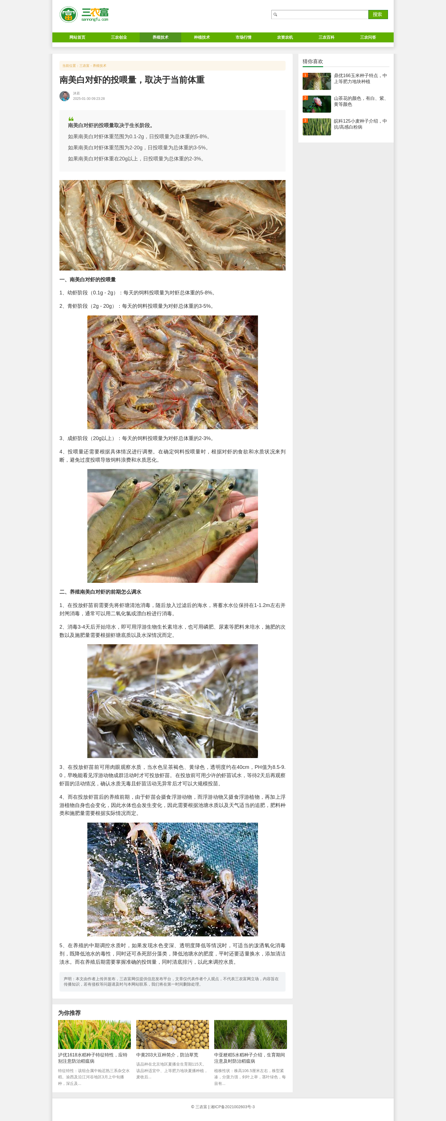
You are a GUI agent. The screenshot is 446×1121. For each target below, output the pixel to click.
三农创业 (119, 37)
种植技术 (202, 37)
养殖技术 (160, 37)
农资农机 (285, 37)
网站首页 (77, 37)
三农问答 (368, 37)
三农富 (84, 66)
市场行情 (243, 37)
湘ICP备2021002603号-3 (232, 1107)
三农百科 (326, 37)
